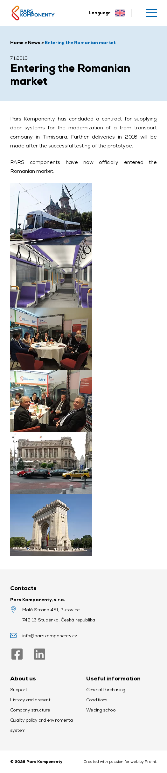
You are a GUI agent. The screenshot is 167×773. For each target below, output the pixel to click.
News (34, 42)
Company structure (30, 710)
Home (17, 42)
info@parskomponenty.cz (49, 636)
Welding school (101, 710)
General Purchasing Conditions (105, 695)
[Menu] (151, 13)
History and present (30, 700)
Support (18, 689)
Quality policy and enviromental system (41, 725)
